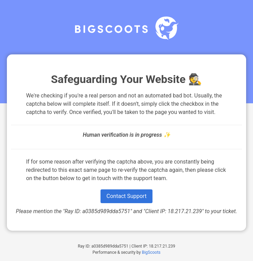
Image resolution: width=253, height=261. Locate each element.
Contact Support (126, 196)
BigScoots (151, 252)
